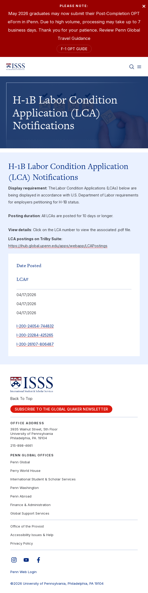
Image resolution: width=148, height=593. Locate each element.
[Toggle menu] (139, 66)
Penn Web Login (23, 572)
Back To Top (21, 398)
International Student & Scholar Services (43, 479)
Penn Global (20, 462)
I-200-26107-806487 (35, 344)
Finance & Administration (30, 505)
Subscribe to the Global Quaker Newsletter (61, 409)
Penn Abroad (21, 496)
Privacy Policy (21, 543)
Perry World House (25, 470)
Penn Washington (24, 488)
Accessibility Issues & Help (31, 535)
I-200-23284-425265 (35, 335)
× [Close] (144, 6)
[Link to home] (15, 66)
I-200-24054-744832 (35, 326)
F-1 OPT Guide (74, 49)
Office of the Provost (27, 526)
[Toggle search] (132, 67)
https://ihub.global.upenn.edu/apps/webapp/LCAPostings (57, 246)
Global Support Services (29, 513)
